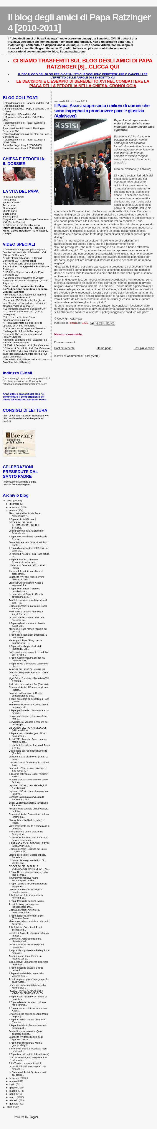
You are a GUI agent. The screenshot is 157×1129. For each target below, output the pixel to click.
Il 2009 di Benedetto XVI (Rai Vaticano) (27, 345)
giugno (14, 1087)
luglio (13, 1084)
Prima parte (9, 199)
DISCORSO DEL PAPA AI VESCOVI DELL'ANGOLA (27, 729)
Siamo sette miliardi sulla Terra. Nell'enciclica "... (25, 514)
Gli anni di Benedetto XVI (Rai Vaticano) (27, 348)
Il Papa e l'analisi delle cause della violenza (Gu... (26, 974)
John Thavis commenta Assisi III (25, 1063)
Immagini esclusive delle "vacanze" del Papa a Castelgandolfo (25, 341)
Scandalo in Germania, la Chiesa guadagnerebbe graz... (25, 694)
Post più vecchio (144, 348)
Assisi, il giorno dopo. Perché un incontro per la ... (25, 957)
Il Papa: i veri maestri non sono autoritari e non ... (24, 589)
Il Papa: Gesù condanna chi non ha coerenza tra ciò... (27, 659)
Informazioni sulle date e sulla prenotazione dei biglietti (19, 483)
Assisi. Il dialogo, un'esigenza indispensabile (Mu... (24, 905)
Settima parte (10, 216)
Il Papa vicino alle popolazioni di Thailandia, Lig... (25, 647)
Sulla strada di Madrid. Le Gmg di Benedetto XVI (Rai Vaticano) (22, 259)
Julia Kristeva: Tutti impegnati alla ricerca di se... (26, 896)
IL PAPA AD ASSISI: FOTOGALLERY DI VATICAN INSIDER (29, 844)
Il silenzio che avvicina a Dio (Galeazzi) (28, 684)
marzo (13, 1097)
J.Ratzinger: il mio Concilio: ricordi (22, 225)
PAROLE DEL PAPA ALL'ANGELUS (27, 669)
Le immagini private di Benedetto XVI (25, 308)
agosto (14, 1081)
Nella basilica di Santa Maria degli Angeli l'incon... (26, 612)
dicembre (15, 504)
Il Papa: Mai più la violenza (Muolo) (27, 901)
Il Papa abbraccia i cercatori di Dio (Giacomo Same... (26, 917)
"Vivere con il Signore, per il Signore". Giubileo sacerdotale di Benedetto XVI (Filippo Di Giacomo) (25, 252)
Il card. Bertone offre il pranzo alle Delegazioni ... (26, 832)
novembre (15, 507)
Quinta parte (10, 210)
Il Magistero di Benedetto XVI (19, 114)
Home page (104, 348)
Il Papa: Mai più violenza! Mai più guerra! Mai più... (25, 1044)
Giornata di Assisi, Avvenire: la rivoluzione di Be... (24, 911)
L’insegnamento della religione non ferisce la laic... (26, 532)
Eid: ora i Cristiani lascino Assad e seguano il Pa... (26, 584)
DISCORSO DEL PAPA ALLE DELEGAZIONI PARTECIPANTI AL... (29, 867)
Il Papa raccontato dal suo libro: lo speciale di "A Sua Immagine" (22, 324)
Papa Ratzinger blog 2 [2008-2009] (22, 145)
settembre (15, 1078)
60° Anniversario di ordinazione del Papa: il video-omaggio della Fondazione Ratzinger (26, 266)
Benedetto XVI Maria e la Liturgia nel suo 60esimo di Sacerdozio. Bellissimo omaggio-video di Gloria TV (24, 303)
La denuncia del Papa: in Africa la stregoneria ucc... (26, 595)
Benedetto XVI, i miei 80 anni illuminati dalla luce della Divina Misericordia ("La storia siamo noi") (25, 353)
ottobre (14, 510)
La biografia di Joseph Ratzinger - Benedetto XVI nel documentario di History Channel (22, 334)
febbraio (14, 1100)
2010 (10, 1107)
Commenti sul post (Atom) (83, 355)
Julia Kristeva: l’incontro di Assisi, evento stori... (25, 928)
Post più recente (64, 348)
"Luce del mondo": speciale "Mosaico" (25, 328)
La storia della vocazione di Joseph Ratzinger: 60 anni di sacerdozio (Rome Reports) (25, 280)
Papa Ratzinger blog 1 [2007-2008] (22, 148)
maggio (14, 1091)
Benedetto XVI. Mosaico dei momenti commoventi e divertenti (24, 296)
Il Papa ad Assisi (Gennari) (22, 519)
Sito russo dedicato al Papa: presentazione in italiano (19, 318)
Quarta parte (10, 208)
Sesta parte (9, 213)
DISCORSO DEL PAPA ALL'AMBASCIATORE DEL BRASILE (24, 525)
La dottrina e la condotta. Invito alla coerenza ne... (26, 618)
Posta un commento (65, 342)
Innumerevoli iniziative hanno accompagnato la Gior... (23, 879)
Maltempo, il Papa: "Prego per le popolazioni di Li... (25, 641)
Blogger (33, 1117)
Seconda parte (11, 202)
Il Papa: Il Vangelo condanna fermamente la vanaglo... (23, 560)
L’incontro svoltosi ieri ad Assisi (133, 175)
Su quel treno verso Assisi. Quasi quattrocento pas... (25, 1032)
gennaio (14, 1103)
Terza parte (9, 205)
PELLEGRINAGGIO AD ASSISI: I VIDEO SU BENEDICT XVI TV (26, 992)
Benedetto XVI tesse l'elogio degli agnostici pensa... (26, 1038)
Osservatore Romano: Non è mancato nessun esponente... (28, 838)
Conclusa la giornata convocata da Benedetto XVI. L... (26, 798)
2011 (10, 500)
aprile (13, 1094)
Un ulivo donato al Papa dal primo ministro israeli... (26, 890)
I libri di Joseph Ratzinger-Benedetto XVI (26, 415)
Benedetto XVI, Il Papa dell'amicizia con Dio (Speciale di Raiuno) (26, 361)
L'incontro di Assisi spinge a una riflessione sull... (25, 940)
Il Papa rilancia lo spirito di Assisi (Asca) (29, 1054)
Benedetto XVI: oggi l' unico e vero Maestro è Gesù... (26, 578)
